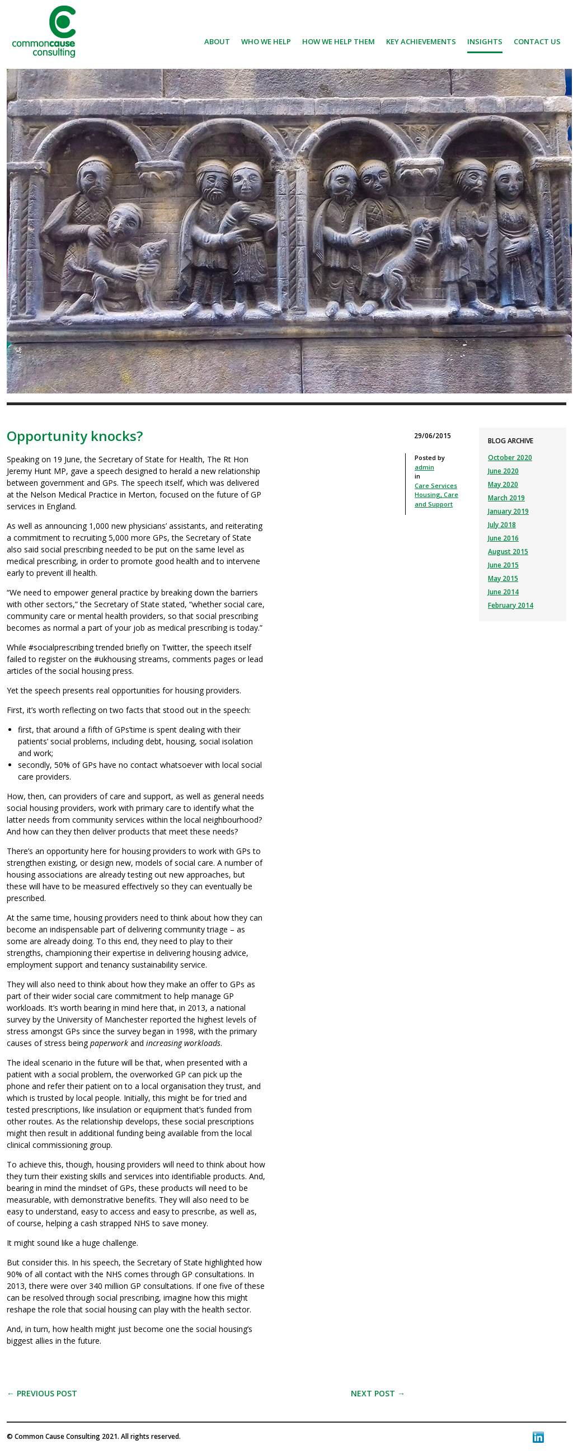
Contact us (537, 41)
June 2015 (503, 565)
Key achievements (421, 41)
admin (424, 467)
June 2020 (503, 471)
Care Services (436, 485)
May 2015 (503, 578)
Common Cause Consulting (44, 32)
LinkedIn (538, 1437)
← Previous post (42, 1393)
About (217, 41)
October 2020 (510, 457)
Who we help (266, 41)
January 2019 (508, 511)
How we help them (338, 41)
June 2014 (503, 592)
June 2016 (503, 538)
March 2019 (506, 498)
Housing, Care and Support (436, 499)
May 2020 (503, 484)
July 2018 (502, 524)
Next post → (378, 1393)
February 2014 (510, 605)
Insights (484, 41)
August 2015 (508, 551)
